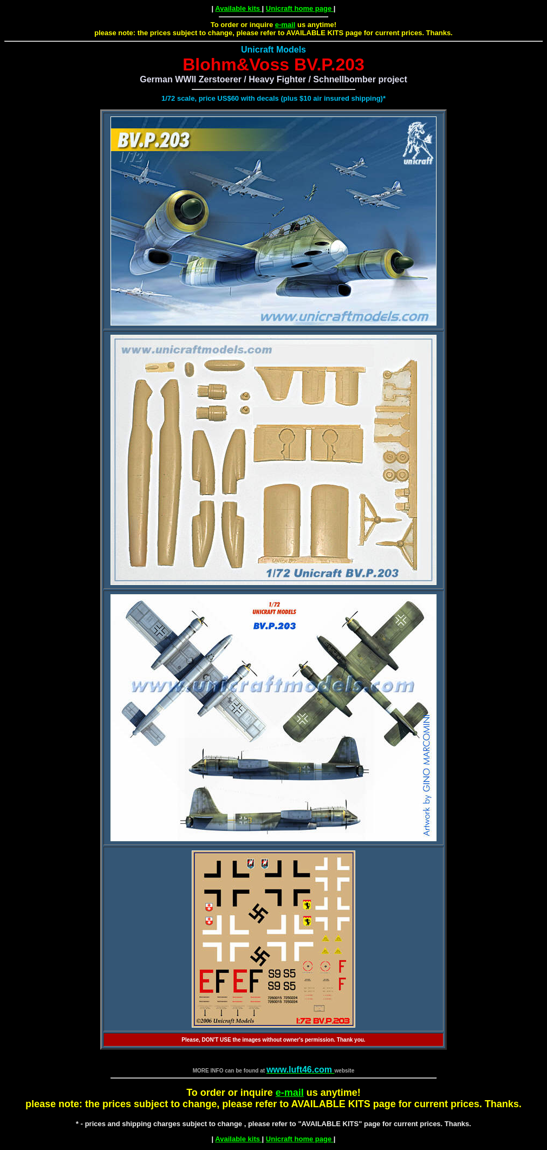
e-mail (285, 25)
